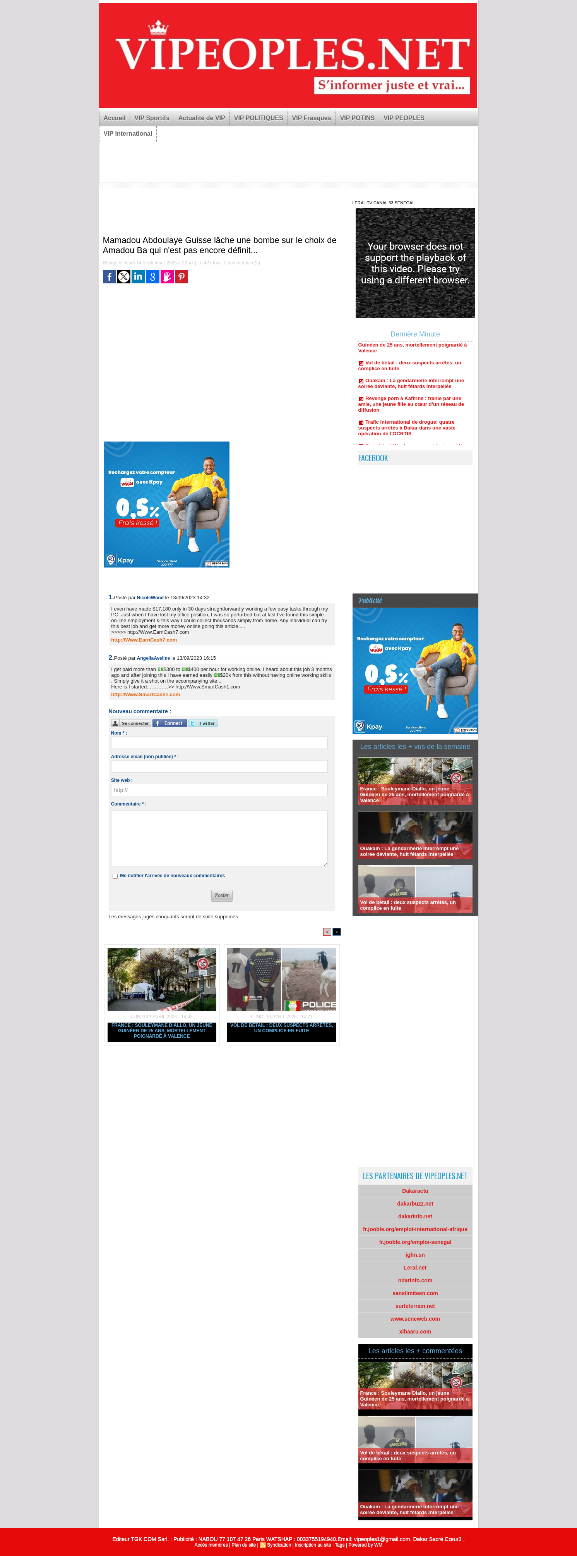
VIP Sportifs (151, 118)
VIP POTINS (357, 118)
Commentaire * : (129, 804)
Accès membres (211, 1544)
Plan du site (243, 1544)
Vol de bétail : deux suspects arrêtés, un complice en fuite (281, 1028)
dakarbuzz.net (415, 1204)
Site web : (122, 780)
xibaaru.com (415, 1331)
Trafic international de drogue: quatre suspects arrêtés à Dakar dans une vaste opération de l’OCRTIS (406, 431)
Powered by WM (365, 1544)
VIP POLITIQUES (258, 118)
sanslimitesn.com (415, 1293)
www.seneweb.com (415, 1319)
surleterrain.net (415, 1306)
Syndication (279, 1544)
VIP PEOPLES (404, 118)
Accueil (115, 118)
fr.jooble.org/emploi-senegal (415, 1242)
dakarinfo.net (415, 1216)
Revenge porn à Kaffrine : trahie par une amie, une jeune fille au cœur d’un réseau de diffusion (411, 407)
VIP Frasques (311, 118)
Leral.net (415, 1267)
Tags (339, 1544)
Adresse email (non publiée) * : (145, 756)
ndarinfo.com (415, 1280)
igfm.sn (415, 1255)
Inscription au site (313, 1544)
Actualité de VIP (201, 118)
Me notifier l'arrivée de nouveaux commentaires (172, 875)
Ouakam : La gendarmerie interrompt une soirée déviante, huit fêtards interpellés (411, 386)
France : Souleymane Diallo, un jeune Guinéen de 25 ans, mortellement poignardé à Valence (161, 1031)
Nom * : (119, 733)
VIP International (128, 133)
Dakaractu (415, 1191)
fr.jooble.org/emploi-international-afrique (415, 1229)
